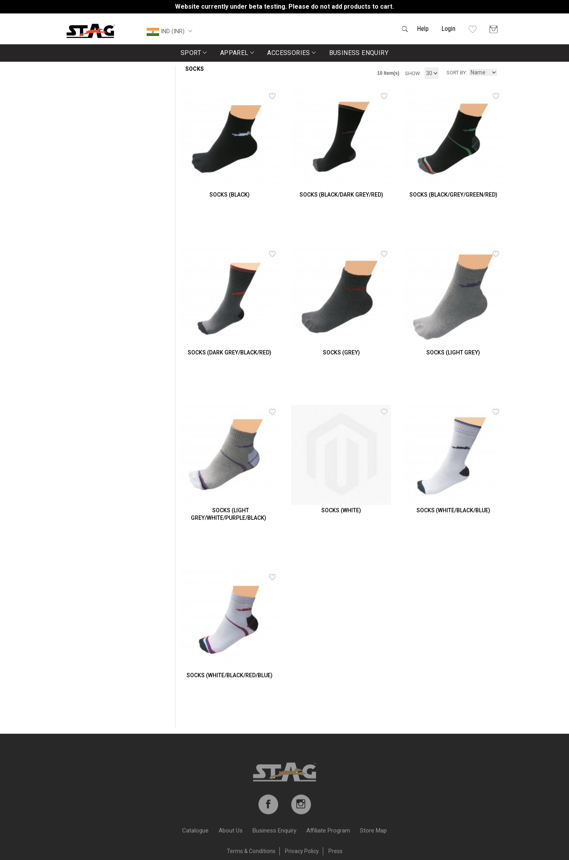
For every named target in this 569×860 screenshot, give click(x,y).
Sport (194, 53)
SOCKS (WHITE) (341, 510)
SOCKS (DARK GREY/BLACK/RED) (229, 352)
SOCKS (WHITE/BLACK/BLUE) (453, 510)
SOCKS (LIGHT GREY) (453, 352)
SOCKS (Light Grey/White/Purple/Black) (228, 514)
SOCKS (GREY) (341, 352)
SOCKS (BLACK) (229, 194)
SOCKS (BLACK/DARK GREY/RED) (341, 194)
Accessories (291, 53)
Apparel (237, 53)
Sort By (456, 73)
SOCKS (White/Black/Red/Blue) (230, 675)
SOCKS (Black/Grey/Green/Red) (453, 194)
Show (412, 73)
